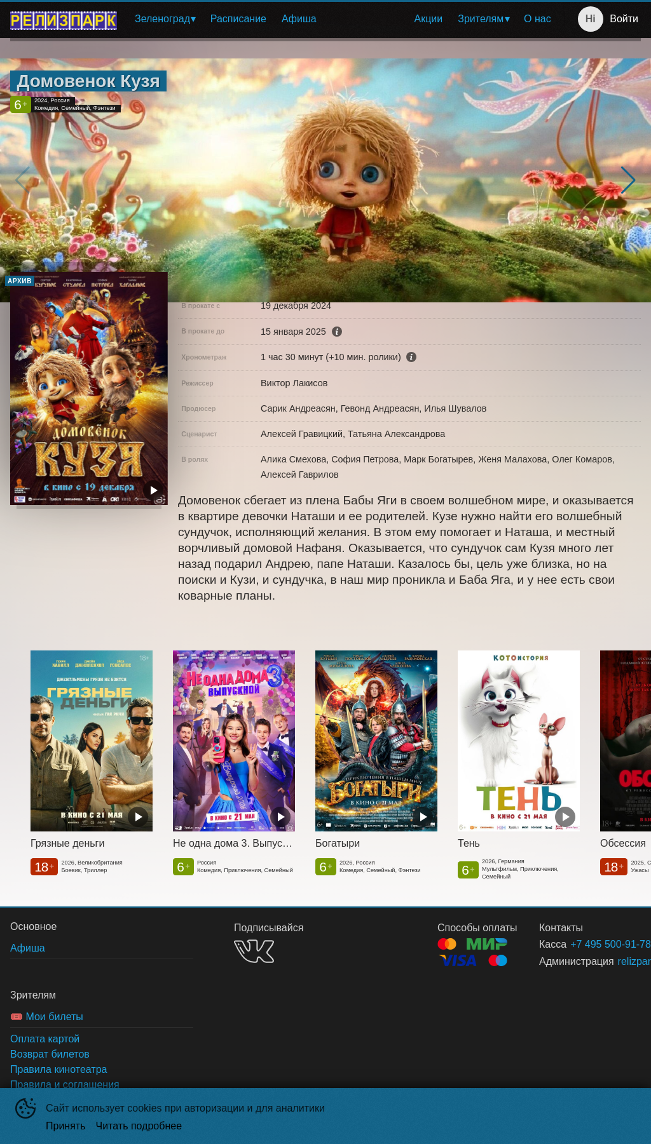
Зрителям (481, 18)
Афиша (299, 18)
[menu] (343, 19)
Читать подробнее (139, 1125)
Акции (429, 18)
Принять (66, 1125)
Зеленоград (162, 18)
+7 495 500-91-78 (590, 944)
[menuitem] (165, 19)
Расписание (238, 18)
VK (254, 951)
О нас (537, 18)
